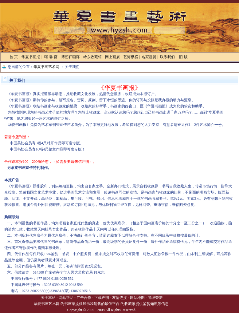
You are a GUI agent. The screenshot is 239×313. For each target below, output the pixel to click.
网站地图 (137, 297)
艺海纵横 (130, 57)
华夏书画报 (31, 57)
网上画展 (112, 57)
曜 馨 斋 (50, 57)
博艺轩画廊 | (71, 57)
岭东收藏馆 (92, 57)
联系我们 (168, 57)
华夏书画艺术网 (46, 67)
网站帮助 (66, 297)
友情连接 (119, 297)
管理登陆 (155, 297)
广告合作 (83, 297)
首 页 (14, 57)
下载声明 (101, 297)
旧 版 (183, 57)
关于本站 (48, 297)
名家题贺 (149, 57)
